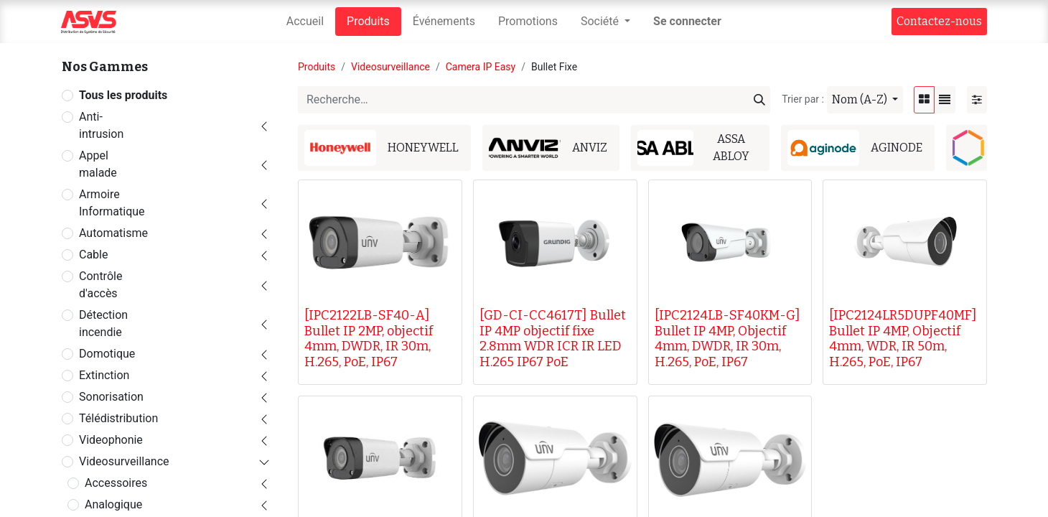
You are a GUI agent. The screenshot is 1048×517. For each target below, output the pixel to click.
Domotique (107, 353)
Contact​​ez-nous (939, 21)
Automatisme (113, 233)
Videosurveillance (124, 461)
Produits (316, 67)
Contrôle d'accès (100, 284)
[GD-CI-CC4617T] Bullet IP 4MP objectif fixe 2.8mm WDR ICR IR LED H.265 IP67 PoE (552, 338)
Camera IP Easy (481, 67)
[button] (865, 99)
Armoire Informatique (112, 202)
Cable (93, 254)
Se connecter (687, 21)
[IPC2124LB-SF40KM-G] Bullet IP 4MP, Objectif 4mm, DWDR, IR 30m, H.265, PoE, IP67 (727, 338)
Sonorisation (111, 397)
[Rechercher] (759, 99)
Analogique (113, 504)
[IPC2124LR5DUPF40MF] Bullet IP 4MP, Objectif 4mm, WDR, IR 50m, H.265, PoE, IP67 (903, 338)
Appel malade (98, 164)
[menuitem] (305, 21)
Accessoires (116, 483)
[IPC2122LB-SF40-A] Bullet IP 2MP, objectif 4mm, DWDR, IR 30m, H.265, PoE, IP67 (368, 338)
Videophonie (111, 440)
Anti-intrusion (101, 125)
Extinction (104, 375)
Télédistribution (118, 418)
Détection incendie (103, 323)
